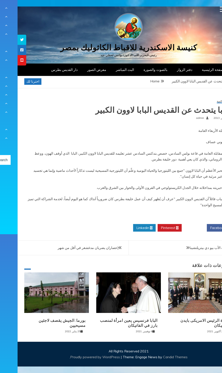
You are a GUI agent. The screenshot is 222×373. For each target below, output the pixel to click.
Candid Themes (157, 357)
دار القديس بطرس (47, 69)
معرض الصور (79, 69)
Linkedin (127, 228)
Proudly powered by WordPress (78, 357)
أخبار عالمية (205, 101)
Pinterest (152, 228)
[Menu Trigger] (205, 9)
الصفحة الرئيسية (196, 69)
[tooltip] (4, 40)
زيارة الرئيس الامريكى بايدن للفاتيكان (187, 323)
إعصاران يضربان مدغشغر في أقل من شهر (70, 247)
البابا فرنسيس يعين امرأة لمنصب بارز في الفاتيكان (111, 323)
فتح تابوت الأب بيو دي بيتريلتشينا (194, 247)
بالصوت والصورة (138, 69)
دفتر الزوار (167, 69)
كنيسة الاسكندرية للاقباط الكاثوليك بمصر (111, 47)
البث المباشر (107, 69)
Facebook (202, 228)
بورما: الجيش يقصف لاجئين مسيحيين (44, 323)
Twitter (176, 228)
